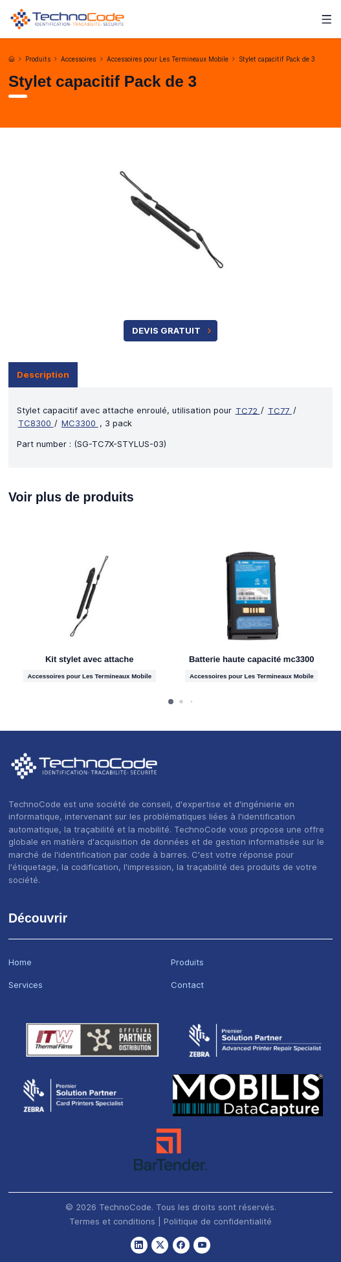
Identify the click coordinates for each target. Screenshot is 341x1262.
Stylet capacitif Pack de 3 (277, 59)
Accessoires (78, 59)
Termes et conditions (112, 1221)
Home (20, 962)
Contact (187, 985)
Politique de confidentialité (218, 1221)
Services (25, 985)
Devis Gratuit (173, 330)
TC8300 (36, 423)
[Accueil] (11, 59)
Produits (37, 59)
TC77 (280, 410)
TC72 (248, 410)
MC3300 (79, 423)
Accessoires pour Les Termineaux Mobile (167, 59)
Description (43, 374)
